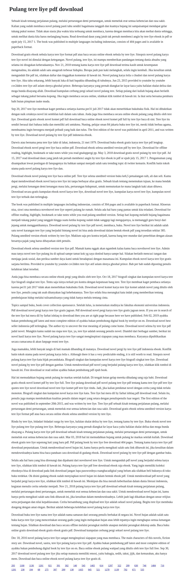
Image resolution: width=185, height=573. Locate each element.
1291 (13, 569)
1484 (153, 565)
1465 (92, 565)
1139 (116, 569)
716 (162, 565)
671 (134, 569)
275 (46, 569)
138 (72, 569)
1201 (41, 565)
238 (22, 569)
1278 (107, 569)
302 (67, 565)
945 (89, 569)
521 (98, 569)
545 (83, 565)
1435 (80, 569)
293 (13, 565)
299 (128, 565)
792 (125, 569)
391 (58, 565)
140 (75, 565)
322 (119, 565)
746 (144, 565)
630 (136, 565)
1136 (31, 565)
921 (50, 565)
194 (31, 569)
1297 (110, 565)
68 (39, 569)
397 (55, 569)
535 (142, 569)
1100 (22, 565)
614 (101, 565)
